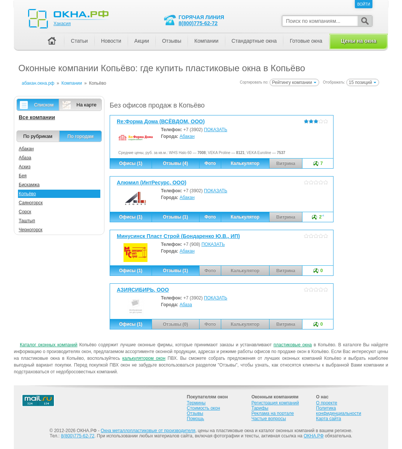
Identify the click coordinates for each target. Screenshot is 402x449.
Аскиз (24, 166)
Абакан (187, 136)
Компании (206, 41)
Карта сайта (328, 418)
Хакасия (62, 23)
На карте (86, 105)
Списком (44, 105)
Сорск (25, 211)
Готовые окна (306, 41)
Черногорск (30, 229)
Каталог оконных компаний (48, 344)
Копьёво (27, 193)
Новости (111, 41)
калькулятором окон (143, 358)
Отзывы (171, 41)
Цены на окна (358, 41)
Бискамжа (29, 184)
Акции (141, 41)
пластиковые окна (293, 344)
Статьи (79, 41)
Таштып (27, 220)
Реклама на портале (273, 413)
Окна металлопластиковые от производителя (148, 430)
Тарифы (260, 408)
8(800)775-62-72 (198, 23)
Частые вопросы (269, 418)
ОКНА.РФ (313, 436)
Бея (23, 175)
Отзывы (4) (175, 163)
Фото (210, 163)
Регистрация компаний (275, 403)
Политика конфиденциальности (338, 411)
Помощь (195, 418)
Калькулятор (245, 163)
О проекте (326, 403)
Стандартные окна (254, 41)
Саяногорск (31, 202)
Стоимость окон (203, 408)
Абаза (186, 304)
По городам (80, 136)
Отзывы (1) (175, 217)
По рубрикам (37, 136)
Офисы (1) (130, 163)
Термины (196, 403)
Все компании (37, 117)
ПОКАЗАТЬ (215, 129)
